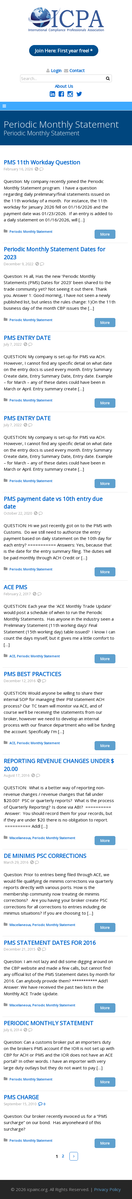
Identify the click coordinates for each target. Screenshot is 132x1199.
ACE (12, 656)
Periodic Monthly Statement (30, 231)
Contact (77, 70)
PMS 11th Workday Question (42, 162)
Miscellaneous (20, 838)
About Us (64, 86)
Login (56, 70)
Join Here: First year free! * (64, 50)
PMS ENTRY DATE (27, 338)
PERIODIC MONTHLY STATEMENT (48, 1023)
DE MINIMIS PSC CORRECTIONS (45, 856)
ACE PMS (15, 587)
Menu (66, 106)
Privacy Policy (107, 1189)
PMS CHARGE (21, 1097)
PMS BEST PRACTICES (32, 674)
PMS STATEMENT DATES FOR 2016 (50, 943)
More (105, 234)
